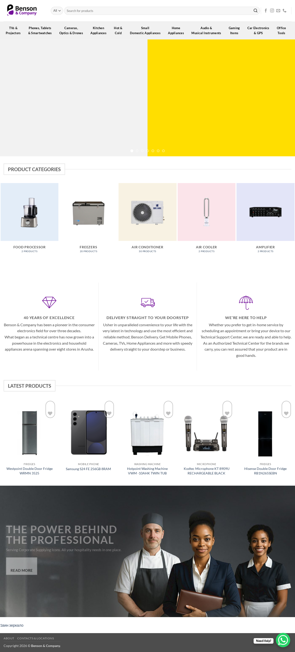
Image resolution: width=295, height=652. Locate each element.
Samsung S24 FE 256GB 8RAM (88, 469)
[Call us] (284, 11)
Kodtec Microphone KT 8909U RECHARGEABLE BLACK (206, 471)
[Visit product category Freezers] (89, 220)
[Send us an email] (278, 11)
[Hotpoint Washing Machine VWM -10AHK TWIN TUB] (147, 430)
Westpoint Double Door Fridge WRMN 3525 (29, 471)
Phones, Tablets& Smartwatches (41, 30)
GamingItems (236, 30)
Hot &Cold (120, 30)
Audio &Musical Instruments (207, 30)
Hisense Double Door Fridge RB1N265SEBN (265, 471)
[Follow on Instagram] (272, 11)
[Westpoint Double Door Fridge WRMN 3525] (29, 430)
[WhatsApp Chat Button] (283, 640)
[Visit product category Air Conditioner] (147, 220)
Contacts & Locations (35, 638)
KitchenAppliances (100, 30)
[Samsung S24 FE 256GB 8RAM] (88, 430)
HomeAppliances (177, 30)
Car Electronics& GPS (260, 30)
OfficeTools (283, 30)
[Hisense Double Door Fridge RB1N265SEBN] (265, 430)
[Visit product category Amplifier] (265, 220)
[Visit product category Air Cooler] (207, 220)
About (9, 638)
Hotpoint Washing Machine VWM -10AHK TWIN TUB (147, 471)
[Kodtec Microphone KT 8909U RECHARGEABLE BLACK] (206, 430)
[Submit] (255, 11)
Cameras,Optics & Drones (72, 30)
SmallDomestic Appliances (147, 30)
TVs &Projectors (15, 30)
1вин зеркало (11, 625)
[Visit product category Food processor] (29, 220)
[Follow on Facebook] (266, 11)
